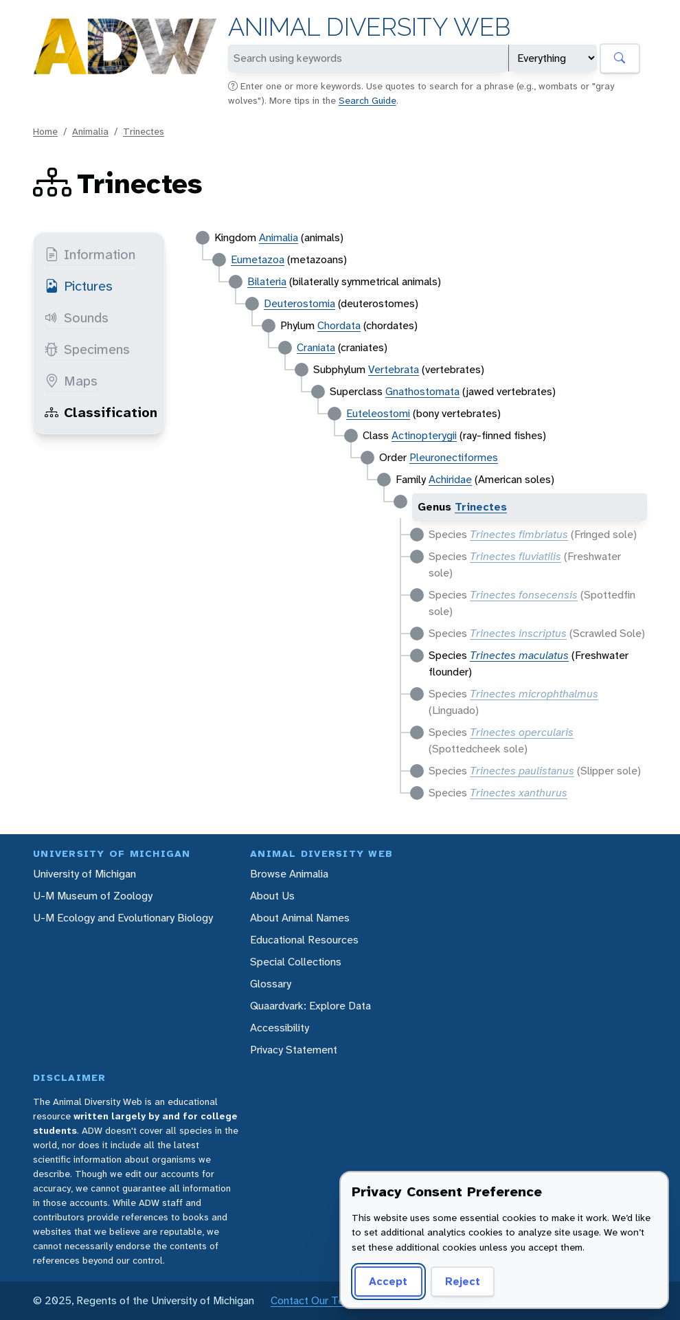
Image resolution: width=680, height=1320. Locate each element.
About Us (272, 895)
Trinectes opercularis (522, 732)
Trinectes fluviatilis (515, 556)
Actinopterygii (424, 435)
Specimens (87, 349)
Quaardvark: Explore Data (310, 1005)
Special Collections (295, 961)
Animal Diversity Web (369, 27)
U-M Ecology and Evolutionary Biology (123, 917)
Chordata (339, 325)
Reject (462, 1281)
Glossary (270, 983)
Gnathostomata (422, 391)
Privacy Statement (293, 1049)
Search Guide (367, 100)
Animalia (90, 131)
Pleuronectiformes (453, 457)
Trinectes (143, 131)
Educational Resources (304, 939)
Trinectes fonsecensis (524, 595)
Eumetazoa (257, 259)
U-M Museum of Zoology (92, 895)
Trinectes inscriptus (518, 633)
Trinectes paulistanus (522, 770)
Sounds (77, 317)
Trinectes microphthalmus (534, 693)
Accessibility (279, 1027)
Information (90, 254)
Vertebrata (393, 369)
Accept (388, 1281)
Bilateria (266, 281)
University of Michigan (84, 873)
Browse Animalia (289, 873)
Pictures (79, 286)
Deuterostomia (299, 303)
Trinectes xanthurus (518, 792)
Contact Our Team (315, 1300)
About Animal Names (300, 917)
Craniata (316, 347)
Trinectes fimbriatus (519, 534)
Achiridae (450, 479)
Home (45, 131)
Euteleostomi (378, 413)
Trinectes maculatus (519, 655)
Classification (101, 412)
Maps (71, 380)
